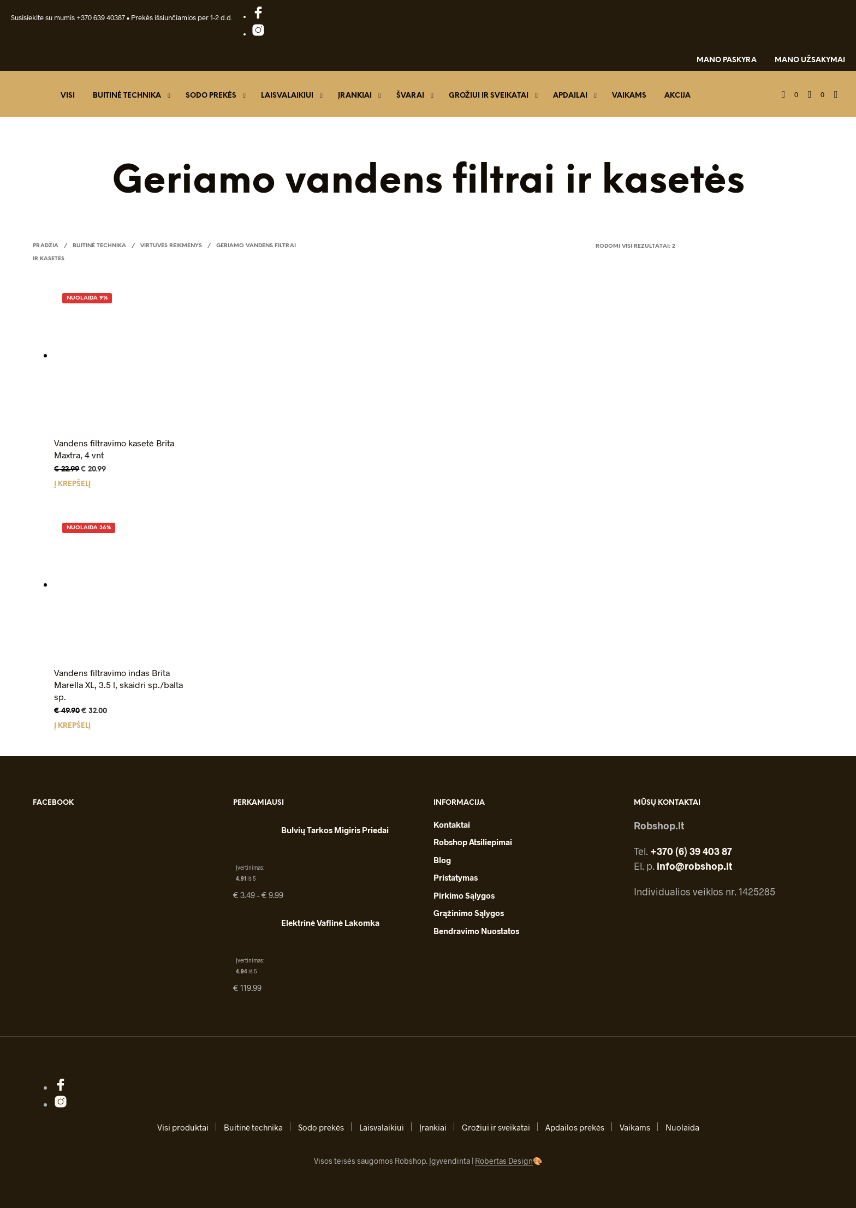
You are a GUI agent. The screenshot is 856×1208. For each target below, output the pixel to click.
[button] (790, 94)
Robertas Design (504, 1161)
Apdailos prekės (574, 1127)
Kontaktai (451, 824)
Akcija (677, 95)
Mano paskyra (727, 60)
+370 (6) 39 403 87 (691, 851)
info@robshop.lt (694, 866)
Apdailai (570, 95)
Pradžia (45, 246)
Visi (68, 95)
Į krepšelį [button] (72, 484)
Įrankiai (355, 95)
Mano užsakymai (810, 60)
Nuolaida (682, 1127)
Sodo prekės (211, 95)
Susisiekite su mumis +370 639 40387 (68, 17)
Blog (442, 860)
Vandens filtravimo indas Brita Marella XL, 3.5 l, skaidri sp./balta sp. (118, 684)
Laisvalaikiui (287, 95)
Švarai (410, 95)
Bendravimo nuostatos (476, 931)
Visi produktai (183, 1127)
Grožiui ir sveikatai (488, 95)
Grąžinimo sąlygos (468, 913)
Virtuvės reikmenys (171, 246)
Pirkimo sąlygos (464, 895)
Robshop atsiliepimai (472, 842)
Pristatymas (455, 877)
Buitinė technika (127, 95)
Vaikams (629, 95)
